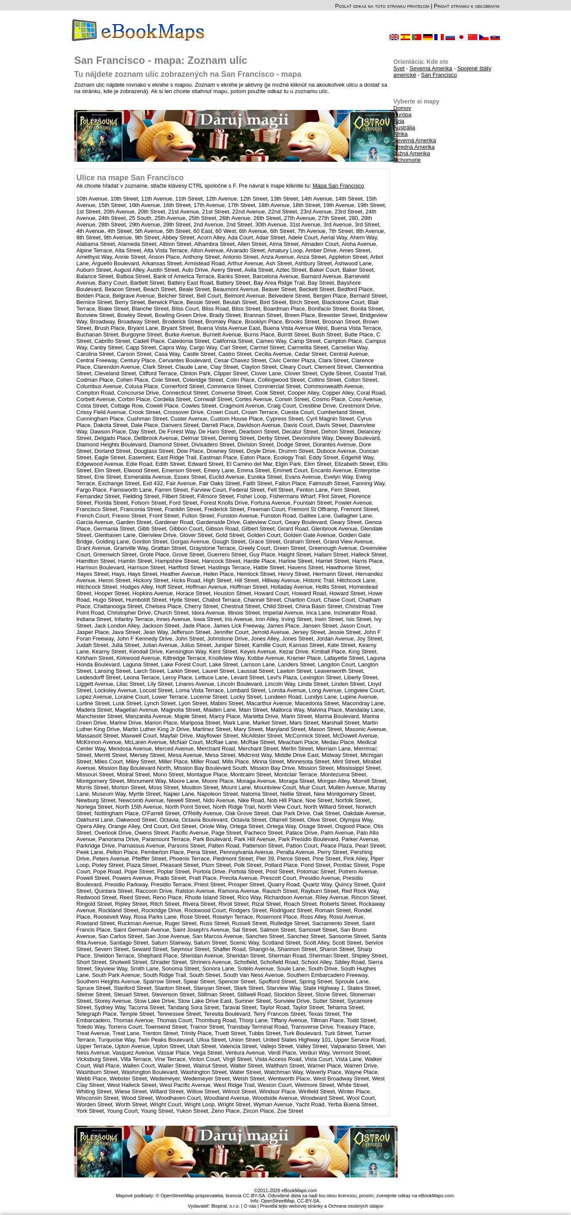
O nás (250, 1206)
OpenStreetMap (278, 1200)
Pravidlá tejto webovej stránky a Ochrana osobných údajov (321, 1206)
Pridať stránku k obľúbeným (466, 6)
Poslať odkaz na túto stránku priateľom (382, 6)
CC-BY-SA (308, 1200)
